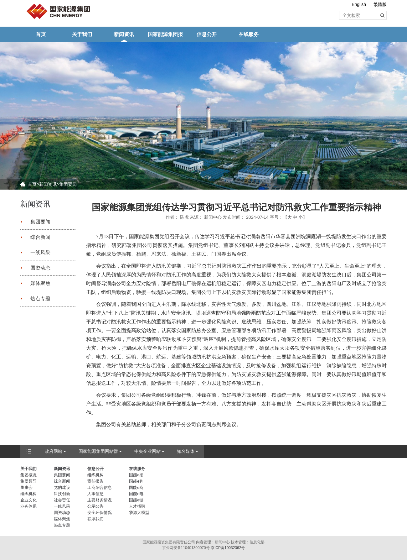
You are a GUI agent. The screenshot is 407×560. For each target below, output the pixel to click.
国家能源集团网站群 (98, 451)
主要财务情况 (99, 500)
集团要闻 (68, 184)
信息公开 (207, 34)
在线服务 (249, 34)
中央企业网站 (147, 451)
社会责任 (62, 500)
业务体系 (28, 506)
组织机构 (28, 493)
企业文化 (28, 500)
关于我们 (82, 34)
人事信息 (95, 493)
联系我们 (95, 518)
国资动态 (40, 267)
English (359, 4)
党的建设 (62, 487)
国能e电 (136, 493)
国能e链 (136, 500)
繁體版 (380, 4)
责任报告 (95, 481)
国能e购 (136, 481)
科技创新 (62, 493)
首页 (41, 34)
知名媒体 (185, 451)
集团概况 (28, 475)
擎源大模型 (139, 512)
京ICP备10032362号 (228, 548)
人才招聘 (137, 506)
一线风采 (40, 252)
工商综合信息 (99, 487)
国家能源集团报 (165, 34)
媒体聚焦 (40, 283)
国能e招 (136, 475)
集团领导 (28, 481)
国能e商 (136, 487)
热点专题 (40, 298)
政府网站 (53, 451)
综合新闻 (40, 237)
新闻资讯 (124, 34)
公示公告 (95, 506)
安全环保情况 (99, 512)
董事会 (26, 487)
